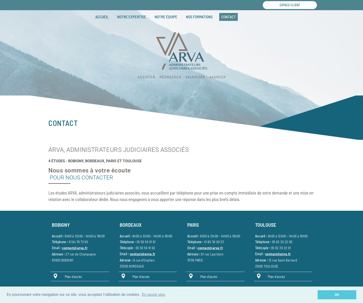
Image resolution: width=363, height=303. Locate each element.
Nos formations (199, 16)
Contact (228, 16)
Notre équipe (166, 16)
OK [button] (337, 295)
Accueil (102, 16)
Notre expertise (131, 16)
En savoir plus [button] (153, 295)
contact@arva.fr (74, 248)
